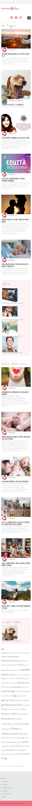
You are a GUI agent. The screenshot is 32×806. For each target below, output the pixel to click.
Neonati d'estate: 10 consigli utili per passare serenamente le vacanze (16, 607)
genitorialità (22, 700)
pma (26, 733)
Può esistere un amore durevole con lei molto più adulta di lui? (15, 55)
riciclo (3, 742)
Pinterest (16, 17)
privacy (5, 791)
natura (21, 729)
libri (14, 714)
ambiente (9, 665)
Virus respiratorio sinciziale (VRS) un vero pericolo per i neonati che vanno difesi (15, 265)
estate (4, 691)
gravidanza (6, 705)
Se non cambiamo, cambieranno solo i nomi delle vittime (15, 138)
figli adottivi (20, 696)
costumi (8, 678)
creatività (21, 678)
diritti (11, 683)
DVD (6, 687)
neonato (5, 733)
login (4, 797)
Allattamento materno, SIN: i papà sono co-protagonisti (15, 482)
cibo (19, 675)
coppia (3, 678)
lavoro (3, 709)
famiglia (11, 691)
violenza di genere (11, 754)
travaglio (17, 750)
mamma (10, 718)
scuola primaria (5, 746)
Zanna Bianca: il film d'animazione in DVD (12, 336)
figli (15, 695)
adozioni (4, 656)
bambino (5, 674)
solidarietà (18, 746)
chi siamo (6, 784)
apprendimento (5, 670)
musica (3, 728)
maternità (18, 724)
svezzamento (26, 746)
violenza (3, 754)
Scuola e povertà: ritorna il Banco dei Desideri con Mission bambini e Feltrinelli (16, 564)
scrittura (18, 742)
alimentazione (13, 656)
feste (8, 696)
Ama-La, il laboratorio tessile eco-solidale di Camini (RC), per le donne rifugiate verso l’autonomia (16, 523)
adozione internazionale (23, 653)
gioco (28, 700)
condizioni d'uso (8, 787)
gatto (3, 700)
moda (26, 724)
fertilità (21, 691)
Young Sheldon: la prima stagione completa (12, 353)
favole (17, 691)
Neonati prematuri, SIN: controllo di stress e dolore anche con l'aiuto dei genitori (16, 438)
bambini (25, 669)
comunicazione (25, 675)
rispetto (8, 742)
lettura (23, 709)
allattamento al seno (21, 660)
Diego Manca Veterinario (16, 100)
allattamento (7, 660)
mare (13, 724)
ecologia (10, 687)
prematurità (4, 738)
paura (22, 733)
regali (22, 737)
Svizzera (10, 750)
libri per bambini (22, 714)
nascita (9, 729)
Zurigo (4, 758)
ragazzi (18, 738)
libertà (10, 714)
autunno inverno (16, 670)
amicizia (15, 664)
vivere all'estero (23, 753)
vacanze (23, 750)
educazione (18, 686)
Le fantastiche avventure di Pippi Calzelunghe (13, 319)
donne (27, 682)
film (25, 696)
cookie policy (7, 794)
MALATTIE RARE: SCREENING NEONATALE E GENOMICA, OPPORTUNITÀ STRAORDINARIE (13, 180)
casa (16, 675)
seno (12, 746)
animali (26, 665)
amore (21, 664)
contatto (5, 781)
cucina (3, 682)
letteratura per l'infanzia (14, 709)
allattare (3, 665)
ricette (27, 738)
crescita (26, 678)
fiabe (11, 696)
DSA (2, 687)
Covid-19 (14, 678)
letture (4, 713)
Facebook (11, 17)
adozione (13, 653)
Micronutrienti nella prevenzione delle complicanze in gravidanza (15, 393)
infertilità (17, 705)
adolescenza (5, 652)
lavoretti (27, 705)
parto (16, 733)
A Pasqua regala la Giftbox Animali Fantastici (12, 303)
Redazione (12, 50)
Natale (15, 728)
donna (21, 682)
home (4, 778)
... (13, 64)
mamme (18, 718)
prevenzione (12, 738)
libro (3, 718)
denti (7, 683)
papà (12, 733)
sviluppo (3, 750)
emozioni (26, 687)
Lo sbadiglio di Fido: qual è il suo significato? (13, 105)
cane (12, 674)
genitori (15, 700)
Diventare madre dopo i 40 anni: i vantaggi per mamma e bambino (15, 221)
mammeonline (6, 724)
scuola (25, 742)
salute (13, 742)
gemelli (10, 700)
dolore (15, 683)
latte (23, 705)
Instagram (20, 17)
